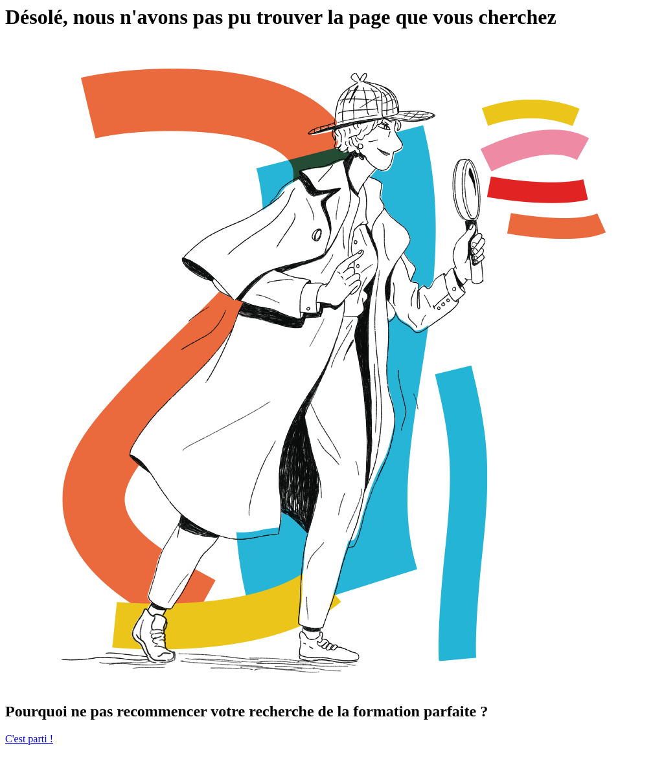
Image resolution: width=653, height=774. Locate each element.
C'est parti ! (29, 738)
